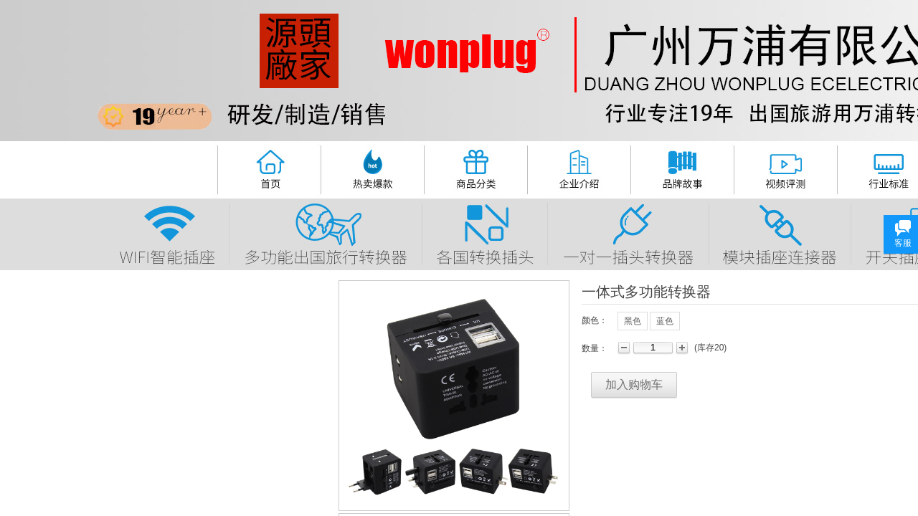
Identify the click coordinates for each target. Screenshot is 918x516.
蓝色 (664, 321)
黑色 (632, 321)
